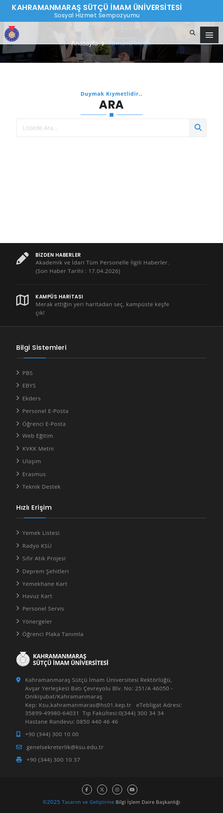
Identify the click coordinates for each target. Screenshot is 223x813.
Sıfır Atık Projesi (44, 558)
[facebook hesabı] (87, 789)
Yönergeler (37, 621)
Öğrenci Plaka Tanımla (53, 634)
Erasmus (34, 474)
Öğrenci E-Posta (44, 423)
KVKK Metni (38, 448)
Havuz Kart (37, 595)
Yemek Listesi (41, 532)
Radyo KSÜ (37, 545)
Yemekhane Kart (45, 583)
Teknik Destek (42, 486)
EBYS (29, 385)
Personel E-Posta (46, 410)
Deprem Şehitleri (46, 571)
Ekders (32, 398)
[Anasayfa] (11, 34)
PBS (28, 372)
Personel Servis (44, 608)
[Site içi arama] (193, 33)
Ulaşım (32, 461)
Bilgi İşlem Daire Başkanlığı (148, 802)
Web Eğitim (38, 435)
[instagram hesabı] (117, 789)
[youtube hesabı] (132, 789)
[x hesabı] (102, 789)
